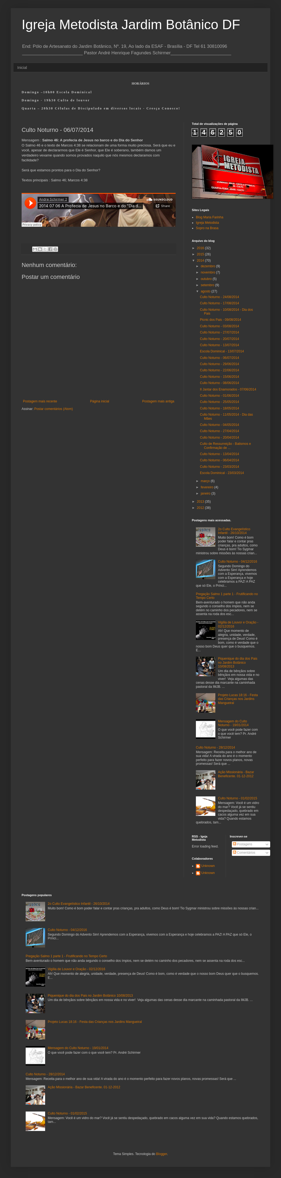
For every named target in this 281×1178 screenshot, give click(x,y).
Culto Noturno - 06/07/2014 (219, 358)
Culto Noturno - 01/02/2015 (237, 798)
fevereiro (207, 487)
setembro (208, 285)
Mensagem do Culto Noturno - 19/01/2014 (233, 723)
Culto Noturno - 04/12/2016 (237, 561)
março (206, 481)
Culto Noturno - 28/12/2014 (215, 747)
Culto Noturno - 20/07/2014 (219, 339)
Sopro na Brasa (207, 228)
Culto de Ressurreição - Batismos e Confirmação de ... (225, 445)
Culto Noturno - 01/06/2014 (219, 396)
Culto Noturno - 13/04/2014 (219, 454)
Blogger (161, 1154)
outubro (207, 279)
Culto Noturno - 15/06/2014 (219, 377)
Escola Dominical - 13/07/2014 (222, 351)
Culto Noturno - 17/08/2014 (219, 303)
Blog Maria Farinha (209, 217)
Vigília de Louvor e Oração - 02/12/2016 (76, 969)
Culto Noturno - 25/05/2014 (219, 402)
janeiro (206, 493)
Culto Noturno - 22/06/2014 (219, 370)
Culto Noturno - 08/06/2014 (219, 383)
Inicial (22, 67)
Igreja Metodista (207, 223)
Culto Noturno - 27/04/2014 (219, 431)
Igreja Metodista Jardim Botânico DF (131, 24)
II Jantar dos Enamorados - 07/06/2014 (228, 389)
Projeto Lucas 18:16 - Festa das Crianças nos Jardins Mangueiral (238, 699)
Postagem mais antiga (158, 401)
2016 (201, 248)
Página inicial (99, 401)
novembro (208, 272)
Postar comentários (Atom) (53, 409)
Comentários (244, 853)
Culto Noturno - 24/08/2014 (219, 297)
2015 (201, 254)
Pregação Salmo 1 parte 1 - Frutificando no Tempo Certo (66, 956)
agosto (206, 291)
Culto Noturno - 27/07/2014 (219, 332)
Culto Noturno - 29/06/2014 (219, 364)
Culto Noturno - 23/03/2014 (219, 467)
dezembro (208, 266)
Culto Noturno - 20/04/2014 (219, 437)
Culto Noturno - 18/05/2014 (219, 408)
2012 (201, 508)
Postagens (242, 844)
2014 (201, 260)
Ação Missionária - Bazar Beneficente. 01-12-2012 (236, 774)
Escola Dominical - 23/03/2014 (222, 473)
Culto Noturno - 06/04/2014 (219, 460)
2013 (201, 501)
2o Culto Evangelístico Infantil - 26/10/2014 (234, 531)
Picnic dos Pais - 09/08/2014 (220, 320)
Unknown (208, 866)
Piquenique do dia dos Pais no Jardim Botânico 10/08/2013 (237, 662)
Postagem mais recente (40, 401)
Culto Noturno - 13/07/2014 (219, 345)
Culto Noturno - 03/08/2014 (219, 326)
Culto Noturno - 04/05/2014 (219, 425)
